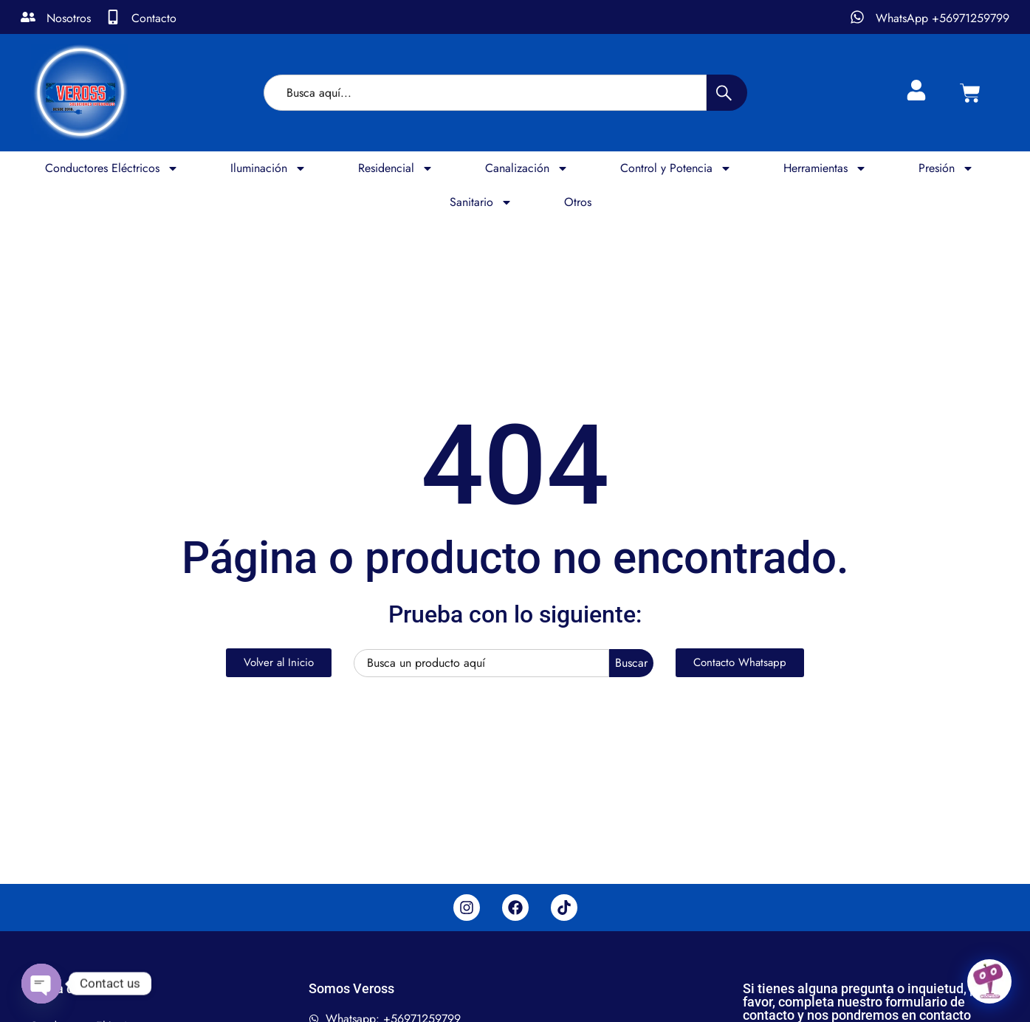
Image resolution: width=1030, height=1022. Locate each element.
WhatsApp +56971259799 (942, 18)
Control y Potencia (676, 168)
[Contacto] (113, 17)
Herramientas (825, 168)
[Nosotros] (28, 17)
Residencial (395, 168)
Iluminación (268, 168)
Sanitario (481, 202)
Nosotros (69, 18)
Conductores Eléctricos (112, 168)
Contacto (153, 18)
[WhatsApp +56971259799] (857, 17)
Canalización (527, 168)
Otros (577, 201)
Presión (946, 168)
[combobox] (485, 93)
